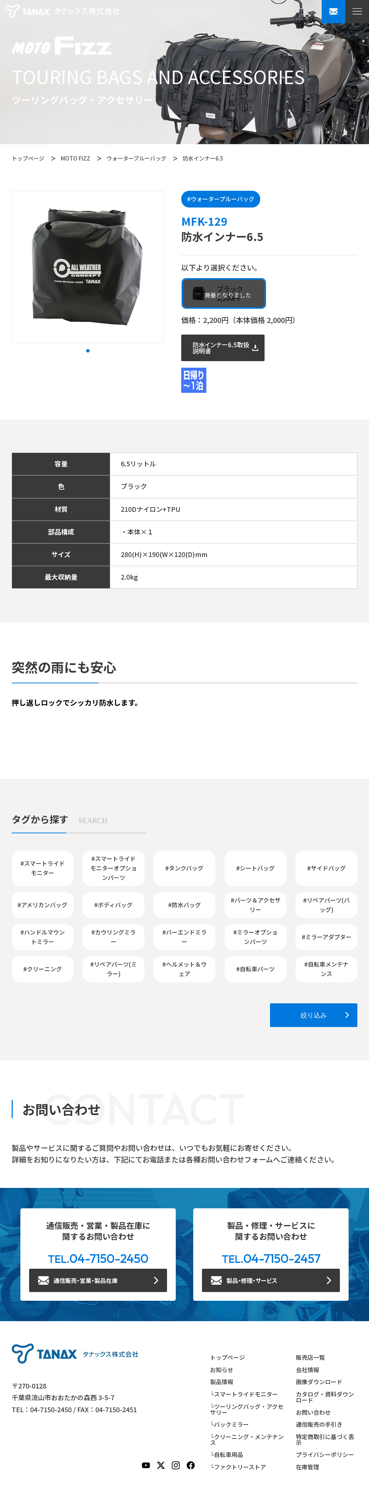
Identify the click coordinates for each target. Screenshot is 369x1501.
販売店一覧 (310, 1357)
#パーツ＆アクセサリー (256, 905)
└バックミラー (229, 1424)
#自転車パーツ (255, 968)
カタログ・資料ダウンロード (325, 1397)
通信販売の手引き (319, 1424)
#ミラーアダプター (327, 936)
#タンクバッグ (184, 868)
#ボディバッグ (113, 904)
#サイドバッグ (326, 868)
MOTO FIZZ (75, 158)
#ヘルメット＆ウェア (184, 969)
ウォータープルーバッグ (136, 158)
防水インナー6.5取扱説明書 (221, 347)
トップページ (28, 158)
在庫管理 (307, 1466)
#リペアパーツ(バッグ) (326, 905)
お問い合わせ (313, 1412)
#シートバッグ (255, 868)
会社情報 (307, 1369)
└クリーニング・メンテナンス (247, 1439)
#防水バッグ (184, 904)
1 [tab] (87, 351)
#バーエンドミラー (184, 937)
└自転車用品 (226, 1454)
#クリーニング (42, 968)
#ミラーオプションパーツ (255, 937)
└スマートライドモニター (244, 1394)
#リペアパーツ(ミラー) (113, 969)
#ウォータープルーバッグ (220, 198)
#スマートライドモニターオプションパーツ (113, 867)
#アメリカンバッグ (42, 904)
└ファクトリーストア (238, 1466)
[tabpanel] (88, 267)
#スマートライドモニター (42, 868)
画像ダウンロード (319, 1381)
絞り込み (314, 1015)
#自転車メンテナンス (326, 969)
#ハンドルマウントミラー (42, 937)
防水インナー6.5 (203, 158)
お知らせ (221, 1369)
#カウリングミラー (113, 937)
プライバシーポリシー (325, 1454)
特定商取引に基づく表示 (325, 1439)
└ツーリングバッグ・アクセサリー (246, 1409)
